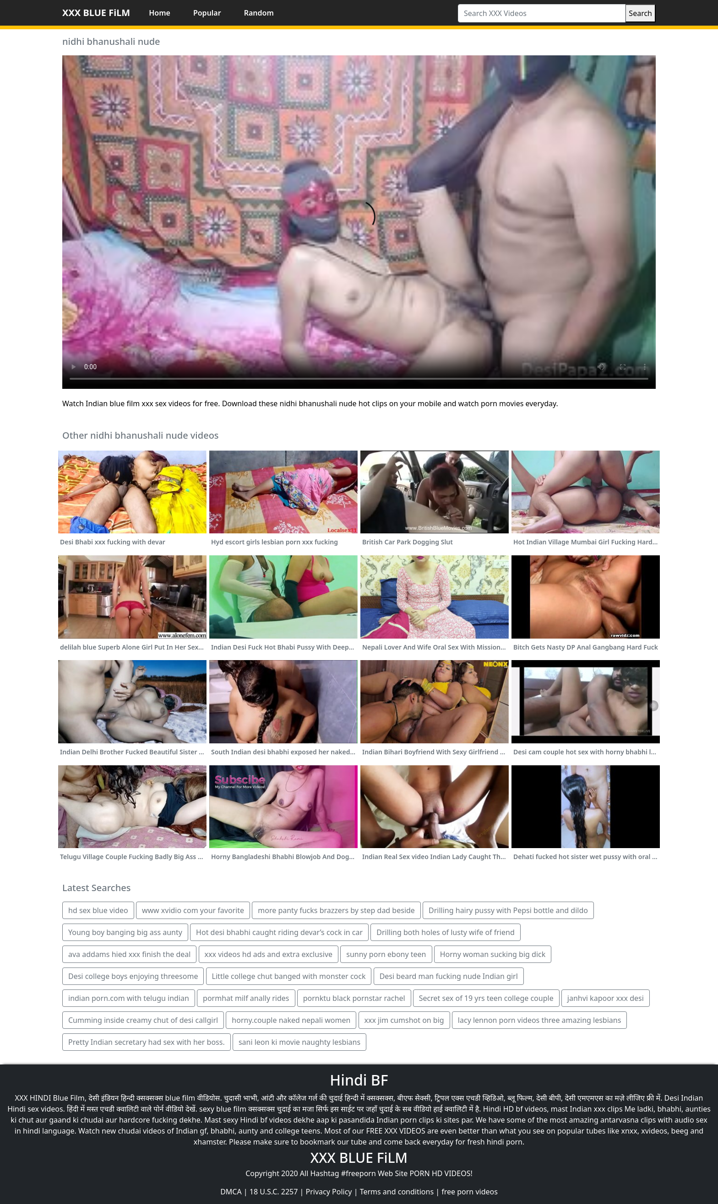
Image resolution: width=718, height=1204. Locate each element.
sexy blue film (222, 1109)
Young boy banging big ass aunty (125, 932)
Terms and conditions (397, 1192)
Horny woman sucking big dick (493, 954)
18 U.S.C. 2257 (274, 1192)
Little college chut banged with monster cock (289, 976)
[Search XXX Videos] (542, 13)
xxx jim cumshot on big (404, 1020)
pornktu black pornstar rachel (354, 998)
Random (259, 13)
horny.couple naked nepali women (291, 1020)
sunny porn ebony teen (386, 954)
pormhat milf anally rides (246, 998)
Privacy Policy (329, 1192)
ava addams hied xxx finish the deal (129, 954)
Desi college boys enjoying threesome (133, 976)
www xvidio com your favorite (193, 910)
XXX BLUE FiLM (96, 12)
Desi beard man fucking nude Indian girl (449, 976)
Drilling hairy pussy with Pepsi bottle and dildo (508, 910)
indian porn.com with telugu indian (128, 998)
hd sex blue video (98, 910)
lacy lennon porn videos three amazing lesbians (539, 1020)
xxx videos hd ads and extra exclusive (268, 954)
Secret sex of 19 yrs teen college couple (486, 998)
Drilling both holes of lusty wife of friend (445, 932)
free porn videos (469, 1192)
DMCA (231, 1192)
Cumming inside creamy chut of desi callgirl (143, 1020)
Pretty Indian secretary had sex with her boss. (146, 1042)
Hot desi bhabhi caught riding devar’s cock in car (279, 932)
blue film (180, 1098)
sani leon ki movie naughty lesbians (299, 1042)
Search (640, 13)
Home (159, 13)
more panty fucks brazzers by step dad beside (336, 910)
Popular (207, 13)
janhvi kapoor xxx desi (605, 998)
